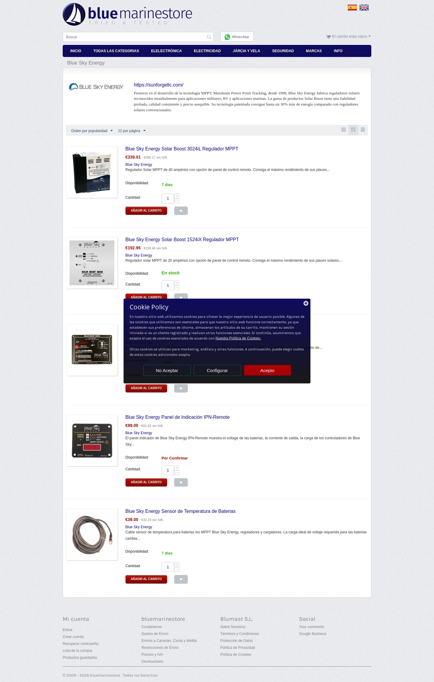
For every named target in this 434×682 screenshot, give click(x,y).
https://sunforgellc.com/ (159, 84)
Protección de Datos (236, 640)
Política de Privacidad (237, 647)
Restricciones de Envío (159, 647)
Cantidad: (133, 197)
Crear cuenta (73, 636)
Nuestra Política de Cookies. (238, 338)
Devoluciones (152, 661)
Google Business (312, 633)
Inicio (75, 51)
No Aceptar (167, 370)
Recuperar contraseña (81, 643)
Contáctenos (151, 626)
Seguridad (283, 51)
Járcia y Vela (246, 51)
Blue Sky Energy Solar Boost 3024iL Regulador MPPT (181, 148)
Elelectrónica (166, 51)
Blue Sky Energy (138, 165)
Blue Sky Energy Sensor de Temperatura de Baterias (180, 511)
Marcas (314, 51)
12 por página (131, 131)
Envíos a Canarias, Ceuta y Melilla (169, 640)
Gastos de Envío (154, 633)
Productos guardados (80, 657)
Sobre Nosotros (232, 626)
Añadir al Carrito (146, 210)
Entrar (68, 629)
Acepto (267, 370)
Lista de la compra (77, 650)
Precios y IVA (152, 654)
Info (338, 51)
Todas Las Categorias (116, 51)
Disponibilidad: (137, 183)
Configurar (217, 370)
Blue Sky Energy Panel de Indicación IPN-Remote (177, 417)
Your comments (311, 626)
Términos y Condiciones (239, 633)
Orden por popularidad (92, 131)
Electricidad (207, 51)
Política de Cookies (235, 654)
